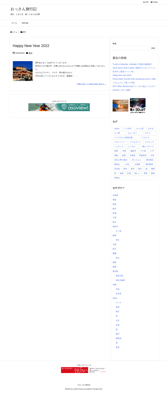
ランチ (118, 302)
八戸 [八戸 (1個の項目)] (152, 151)
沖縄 (114, 285)
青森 (114, 200)
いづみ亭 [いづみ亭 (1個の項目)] (127, 128)
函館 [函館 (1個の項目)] (116, 155)
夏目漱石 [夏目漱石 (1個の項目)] (150, 160)
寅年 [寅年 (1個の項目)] (125, 169)
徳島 (114, 262)
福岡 (114, 267)
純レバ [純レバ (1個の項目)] (137, 173)
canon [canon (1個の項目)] (116, 128)
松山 (117, 258)
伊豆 (117, 240)
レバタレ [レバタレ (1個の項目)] (132, 146)
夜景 (117, 347)
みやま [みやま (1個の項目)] (151, 128)
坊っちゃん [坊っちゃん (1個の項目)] (136, 160)
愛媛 (114, 253)
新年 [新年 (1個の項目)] (133, 169)
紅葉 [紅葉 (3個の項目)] (129, 173)
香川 (114, 249)
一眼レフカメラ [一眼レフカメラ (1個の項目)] (147, 146)
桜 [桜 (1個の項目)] (146, 169)
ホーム (14, 32)
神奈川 (115, 226)
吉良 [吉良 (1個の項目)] (152, 155)
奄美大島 (119, 276)
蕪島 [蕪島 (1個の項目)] (153, 173)
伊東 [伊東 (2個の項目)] (124, 151)
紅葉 (117, 325)
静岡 (114, 235)
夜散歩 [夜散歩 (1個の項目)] (117, 164)
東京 (30, 53)
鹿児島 (115, 271)
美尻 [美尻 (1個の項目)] (145, 173)
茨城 (114, 213)
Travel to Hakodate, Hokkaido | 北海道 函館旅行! (132, 64)
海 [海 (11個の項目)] (115, 173)
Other (115, 298)
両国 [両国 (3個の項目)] (116, 151)
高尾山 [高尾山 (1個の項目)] (117, 178)
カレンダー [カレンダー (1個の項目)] (132, 133)
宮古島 (118, 294)
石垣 (117, 289)
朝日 (117, 334)
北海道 (115, 195)
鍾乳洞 (118, 338)
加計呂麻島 (120, 280)
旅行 (117, 311)
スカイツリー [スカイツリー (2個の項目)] (119, 142)
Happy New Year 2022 (31, 46)
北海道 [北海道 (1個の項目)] (132, 155)
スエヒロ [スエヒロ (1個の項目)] (145, 137)
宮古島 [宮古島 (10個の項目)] (117, 169)
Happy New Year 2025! (122, 75)
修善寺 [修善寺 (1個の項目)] (133, 151)
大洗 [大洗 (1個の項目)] (127, 164)
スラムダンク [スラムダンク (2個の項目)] (135, 142)
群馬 (114, 204)
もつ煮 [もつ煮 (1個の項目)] (117, 133)
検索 (114, 43)
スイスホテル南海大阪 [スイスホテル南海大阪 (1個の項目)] (123, 137)
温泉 (117, 307)
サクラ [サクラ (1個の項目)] (147, 133)
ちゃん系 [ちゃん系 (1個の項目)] (139, 128)
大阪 (114, 244)
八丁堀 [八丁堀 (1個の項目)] (143, 151)
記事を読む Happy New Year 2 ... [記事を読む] (91, 84)
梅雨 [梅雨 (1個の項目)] (153, 169)
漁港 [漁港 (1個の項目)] (122, 173)
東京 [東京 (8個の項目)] (140, 169)
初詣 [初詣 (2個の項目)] (124, 155)
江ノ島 (118, 231)
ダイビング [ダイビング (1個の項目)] (149, 142)
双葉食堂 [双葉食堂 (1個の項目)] (143, 155)
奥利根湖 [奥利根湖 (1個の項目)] (149, 164)
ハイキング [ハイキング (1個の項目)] (119, 146)
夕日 (117, 320)
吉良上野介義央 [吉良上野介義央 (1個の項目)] (120, 160)
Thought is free (97, 389)
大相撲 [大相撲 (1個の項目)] (137, 164)
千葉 (114, 218)
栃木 (114, 209)
